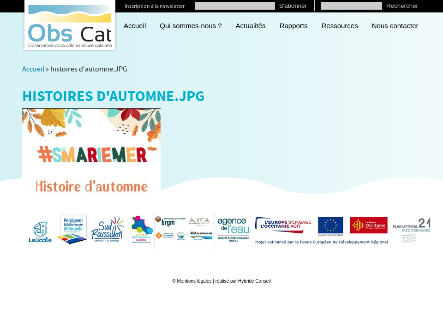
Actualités (251, 26)
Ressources (340, 26)
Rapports (294, 26)
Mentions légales (194, 281)
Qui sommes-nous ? (191, 26)
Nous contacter (395, 26)
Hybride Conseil (254, 281)
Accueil (135, 26)
